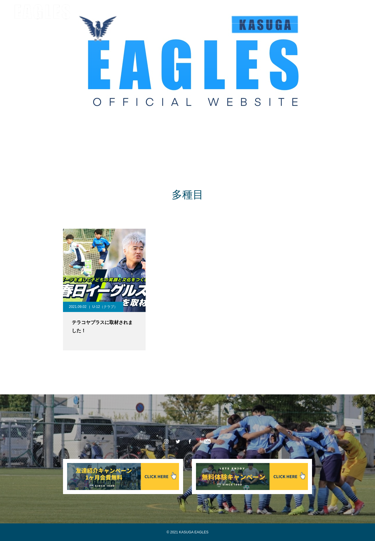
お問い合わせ (289, 11)
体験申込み (254, 11)
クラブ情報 (84, 11)
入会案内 (224, 11)
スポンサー (194, 11)
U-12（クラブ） (104, 307)
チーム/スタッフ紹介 (125, 11)
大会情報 (164, 11)
